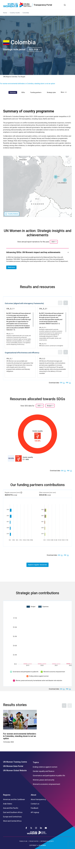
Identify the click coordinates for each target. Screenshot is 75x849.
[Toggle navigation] (70, 4)
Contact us (35, 803)
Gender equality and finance (43, 771)
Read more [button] (11, 267)
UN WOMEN (42, 845)
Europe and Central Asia (12, 816)
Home (5, 13)
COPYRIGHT (33, 845)
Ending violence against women (39, 676)
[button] (65, 180)
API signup (35, 812)
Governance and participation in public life (25, 671)
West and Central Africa (12, 821)
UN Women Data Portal (13, 766)
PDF (67, 382)
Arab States (7, 803)
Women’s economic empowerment (54, 671)
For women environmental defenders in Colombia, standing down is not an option (27, 83)
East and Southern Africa (12, 812)
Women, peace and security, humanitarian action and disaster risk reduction (39, 680)
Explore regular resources (37, 565)
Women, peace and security (43, 780)
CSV (61, 382)
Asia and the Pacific (10, 808)
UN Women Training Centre (15, 762)
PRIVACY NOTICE (33, 841)
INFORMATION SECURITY (47, 841)
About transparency (38, 799)
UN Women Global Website (15, 770)
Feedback (34, 808)
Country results (15, 13)
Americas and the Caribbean (14, 799)
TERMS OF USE (23, 841)
